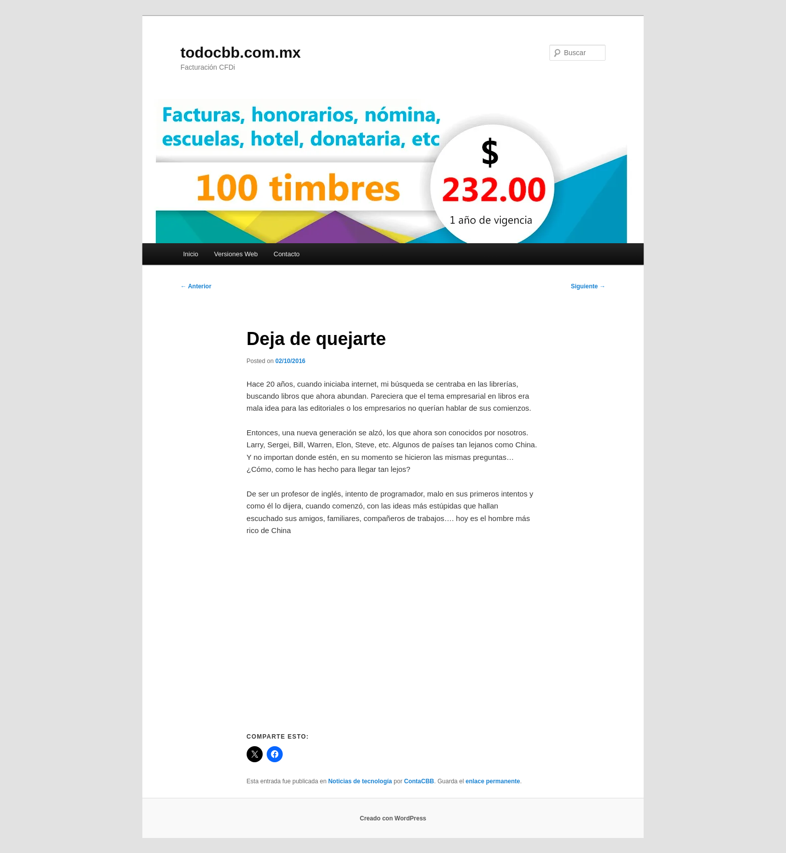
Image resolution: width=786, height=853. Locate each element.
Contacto (287, 254)
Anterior (196, 286)
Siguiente (588, 286)
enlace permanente (493, 781)
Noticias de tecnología (360, 781)
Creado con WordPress (393, 818)
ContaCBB (419, 781)
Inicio (190, 254)
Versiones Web (236, 254)
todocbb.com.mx (240, 52)
